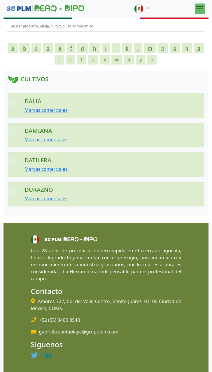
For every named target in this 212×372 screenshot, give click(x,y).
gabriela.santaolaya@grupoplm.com (79, 331)
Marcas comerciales (46, 110)
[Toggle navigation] (200, 9)
